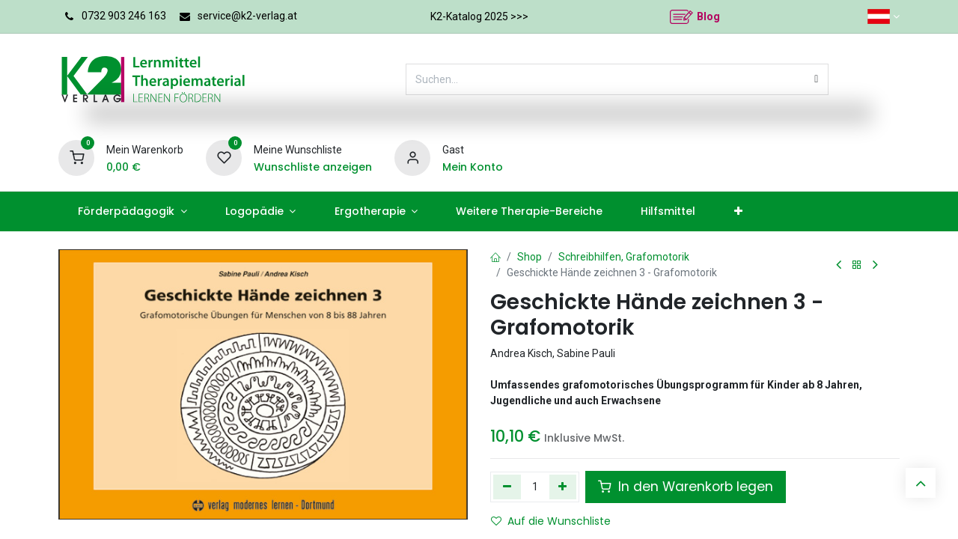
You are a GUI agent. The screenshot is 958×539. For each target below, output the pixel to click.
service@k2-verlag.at (247, 16)
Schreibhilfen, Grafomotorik (623, 257)
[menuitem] (132, 211)
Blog (708, 16)
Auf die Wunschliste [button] (551, 521)
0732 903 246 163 (124, 16)
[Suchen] (816, 79)
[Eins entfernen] (507, 487)
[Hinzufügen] (563, 487)
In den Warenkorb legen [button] (685, 487)
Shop (529, 257)
